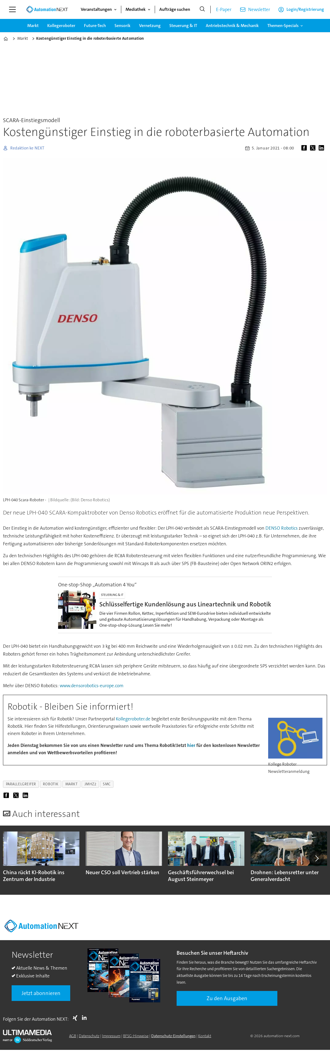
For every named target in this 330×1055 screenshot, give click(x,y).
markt (71, 784)
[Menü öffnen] (12, 9)
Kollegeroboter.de (133, 719)
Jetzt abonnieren (41, 993)
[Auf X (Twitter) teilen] (314, 148)
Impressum (111, 1035)
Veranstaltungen (96, 9)
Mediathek (136, 9)
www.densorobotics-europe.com (91, 686)
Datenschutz (89, 1035)
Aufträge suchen (174, 9)
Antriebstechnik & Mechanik (232, 25)
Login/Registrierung (305, 9)
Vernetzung (150, 25)
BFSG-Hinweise (136, 1035)
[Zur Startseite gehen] (47, 9)
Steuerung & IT (183, 25)
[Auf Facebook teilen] (305, 148)
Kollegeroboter (61, 25)
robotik (51, 784)
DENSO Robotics (282, 528)
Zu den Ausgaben (227, 998)
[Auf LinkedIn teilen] (322, 148)
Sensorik (122, 25)
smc (107, 784)
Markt (33, 25)
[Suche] (202, 9)
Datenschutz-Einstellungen (173, 1035)
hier (191, 745)
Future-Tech (95, 25)
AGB (72, 1035)
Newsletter (259, 9)
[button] (316, 858)
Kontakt (204, 1035)
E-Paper (223, 9)
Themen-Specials (283, 25)
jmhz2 (90, 784)
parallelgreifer (21, 784)
